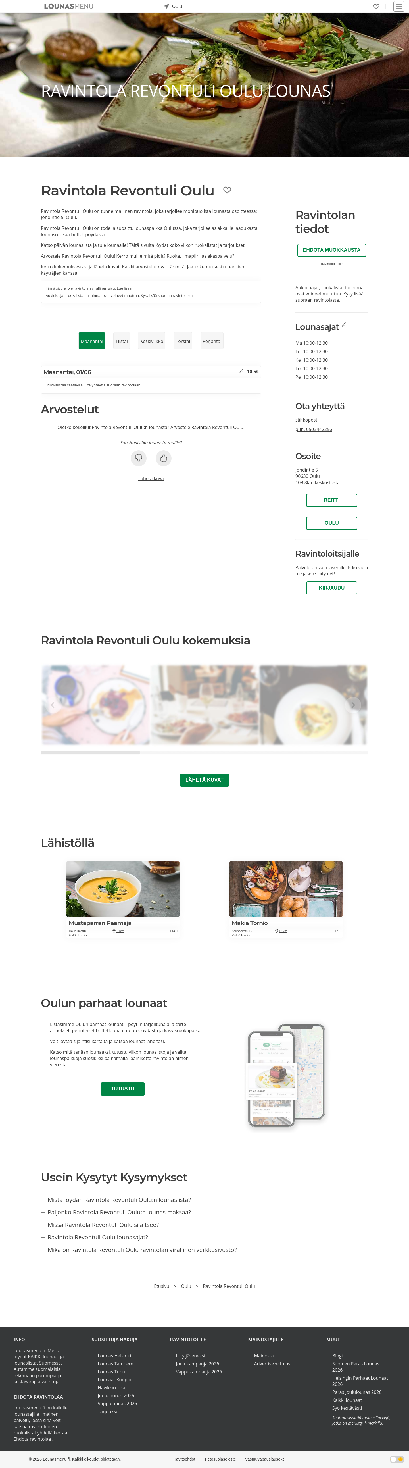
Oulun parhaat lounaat (99, 1024)
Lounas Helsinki (114, 1356)
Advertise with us (272, 1364)
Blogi (337, 1356)
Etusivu (161, 1286)
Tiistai (122, 341)
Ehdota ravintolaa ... (35, 1439)
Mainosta (264, 1356)
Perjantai (212, 341)
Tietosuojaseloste (220, 1459)
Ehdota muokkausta (332, 250)
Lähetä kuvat (204, 780)
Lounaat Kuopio (114, 1380)
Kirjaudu (332, 588)
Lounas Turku (112, 1372)
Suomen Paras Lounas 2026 (355, 1367)
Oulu (332, 523)
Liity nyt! (326, 573)
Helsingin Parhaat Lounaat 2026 (360, 1381)
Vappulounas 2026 (117, 1403)
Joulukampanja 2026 (197, 1364)
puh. (313, 429)
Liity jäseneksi (190, 1356)
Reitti (332, 500)
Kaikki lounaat (347, 1400)
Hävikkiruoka (111, 1387)
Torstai (183, 341)
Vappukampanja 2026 (199, 1372)
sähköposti (306, 420)
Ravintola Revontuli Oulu (229, 1286)
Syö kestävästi (347, 1408)
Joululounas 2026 (116, 1395)
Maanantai (92, 341)
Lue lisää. (124, 288)
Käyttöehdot (184, 1459)
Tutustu (122, 1089)
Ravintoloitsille (332, 263)
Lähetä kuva (151, 478)
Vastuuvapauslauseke (265, 1459)
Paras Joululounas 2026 (357, 1392)
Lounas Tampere (115, 1364)
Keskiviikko (151, 341)
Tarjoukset (109, 1411)
